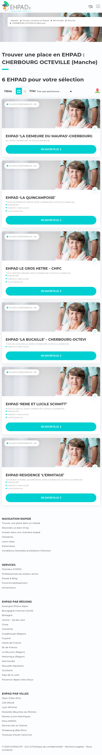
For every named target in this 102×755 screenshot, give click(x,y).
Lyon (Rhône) (9, 707)
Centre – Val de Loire (13, 619)
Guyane (6, 638)
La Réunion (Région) (13, 652)
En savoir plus (51, 149)
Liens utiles (8, 541)
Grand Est (7, 629)
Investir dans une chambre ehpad (21, 532)
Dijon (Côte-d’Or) (11, 698)
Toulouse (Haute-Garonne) (17, 734)
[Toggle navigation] (98, 6)
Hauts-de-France (11, 642)
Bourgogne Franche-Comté (17, 610)
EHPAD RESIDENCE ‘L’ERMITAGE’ (35, 475)
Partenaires (8, 546)
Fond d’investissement (15, 582)
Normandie (8, 661)
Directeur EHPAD (12, 569)
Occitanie (7, 670)
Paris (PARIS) (9, 720)
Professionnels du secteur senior (20, 573)
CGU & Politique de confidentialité (43, 746)
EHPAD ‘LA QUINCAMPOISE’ (30, 198)
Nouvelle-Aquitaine (13, 665)
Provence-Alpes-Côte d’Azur (17, 679)
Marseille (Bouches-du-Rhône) (19, 711)
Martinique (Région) (13, 656)
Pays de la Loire (10, 674)
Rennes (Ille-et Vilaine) (14, 725)
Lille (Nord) (8, 702)
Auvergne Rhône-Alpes (15, 606)
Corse (5, 624)
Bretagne (7, 615)
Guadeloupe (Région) (14, 633)
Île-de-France (9, 647)
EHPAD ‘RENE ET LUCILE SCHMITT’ (36, 404)
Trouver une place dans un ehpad (21, 523)
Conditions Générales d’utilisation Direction (26, 550)
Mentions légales (74, 746)
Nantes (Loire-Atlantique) (16, 716)
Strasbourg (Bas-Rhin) (14, 730)
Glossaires (7, 536)
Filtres (8, 91)
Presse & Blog (9, 578)
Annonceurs (9, 587)
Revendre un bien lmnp (15, 527)
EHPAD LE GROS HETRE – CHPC (34, 268)
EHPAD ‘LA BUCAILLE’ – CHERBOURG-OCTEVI (46, 339)
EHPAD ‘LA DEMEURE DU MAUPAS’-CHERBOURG (49, 136)
